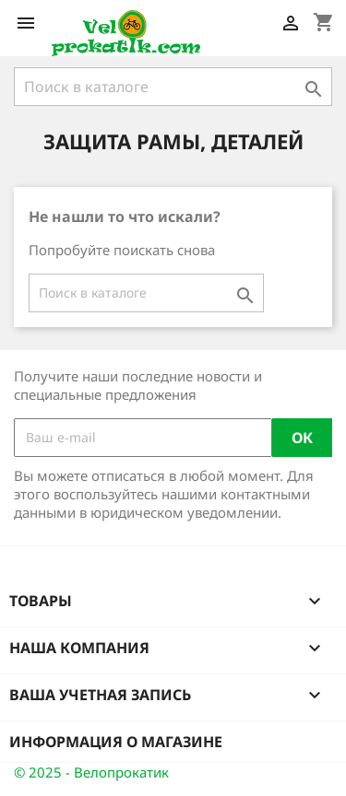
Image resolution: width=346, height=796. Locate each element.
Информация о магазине (115, 742)
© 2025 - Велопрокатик (91, 772)
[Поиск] (173, 86)
